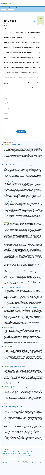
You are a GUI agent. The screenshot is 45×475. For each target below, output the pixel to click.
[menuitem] (39, 1)
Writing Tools (16, 7)
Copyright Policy (5, 462)
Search (6, 7)
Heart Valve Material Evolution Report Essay (11, 453)
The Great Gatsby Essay (27, 455)
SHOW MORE (21, 131)
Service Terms (32, 462)
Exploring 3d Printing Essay (28, 451)
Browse (10, 7)
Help (41, 462)
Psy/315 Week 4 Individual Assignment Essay (11, 451)
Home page (2, 13)
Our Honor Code (20, 462)
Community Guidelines (13, 462)
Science (6, 13)
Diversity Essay (5, 455)
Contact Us (37, 462)
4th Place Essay (26, 453)
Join (2, 7)
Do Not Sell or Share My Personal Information (22, 465)
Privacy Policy (26, 462)
